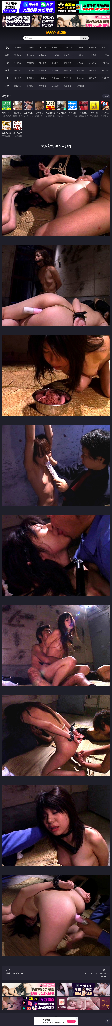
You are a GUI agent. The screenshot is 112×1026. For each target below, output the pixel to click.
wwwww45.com (56, 32)
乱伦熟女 (92, 63)
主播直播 (92, 55)
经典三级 (80, 63)
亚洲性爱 (17, 63)
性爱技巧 (105, 78)
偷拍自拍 (30, 63)
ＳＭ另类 (105, 55)
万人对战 (42, 47)
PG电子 (18, 47)
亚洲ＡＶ (17, 55)
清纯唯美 (80, 70)
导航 (7, 85)
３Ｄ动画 (55, 55)
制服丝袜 (67, 63)
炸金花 (80, 47)
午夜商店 (30, 86)
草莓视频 (42, 86)
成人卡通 (42, 63)
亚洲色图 (30, 70)
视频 (7, 55)
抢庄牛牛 (105, 47)
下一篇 (95, 973)
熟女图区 (92, 70)
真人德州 (30, 47)
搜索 (84, 38)
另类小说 (80, 78)
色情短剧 (80, 86)
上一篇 (17, 972)
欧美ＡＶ (42, 55)
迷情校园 (67, 78)
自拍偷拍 (30, 55)
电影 (7, 62)
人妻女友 (42, 78)
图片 (7, 70)
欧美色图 (42, 70)
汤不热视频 (55, 86)
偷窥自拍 (17, 70)
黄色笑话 (92, 78)
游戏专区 (55, 47)
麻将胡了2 (68, 47)
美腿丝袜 (67, 70)
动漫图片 (55, 70)
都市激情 (17, 78)
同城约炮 (17, 86)
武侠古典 (55, 78)
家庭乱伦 (30, 78)
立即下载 (71, 1021)
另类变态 (105, 63)
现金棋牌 (92, 47)
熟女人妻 (67, 55)
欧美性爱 (55, 63)
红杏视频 (67, 86)
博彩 (7, 47)
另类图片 (105, 70)
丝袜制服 (80, 55)
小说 (7, 78)
